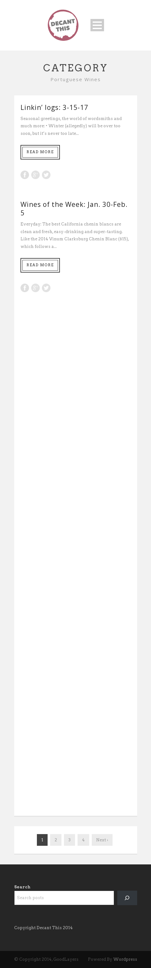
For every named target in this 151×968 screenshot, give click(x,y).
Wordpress (125, 959)
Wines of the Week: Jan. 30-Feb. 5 (74, 208)
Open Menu (97, 25)
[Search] (127, 898)
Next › (102, 840)
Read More (40, 152)
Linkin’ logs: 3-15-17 (54, 107)
